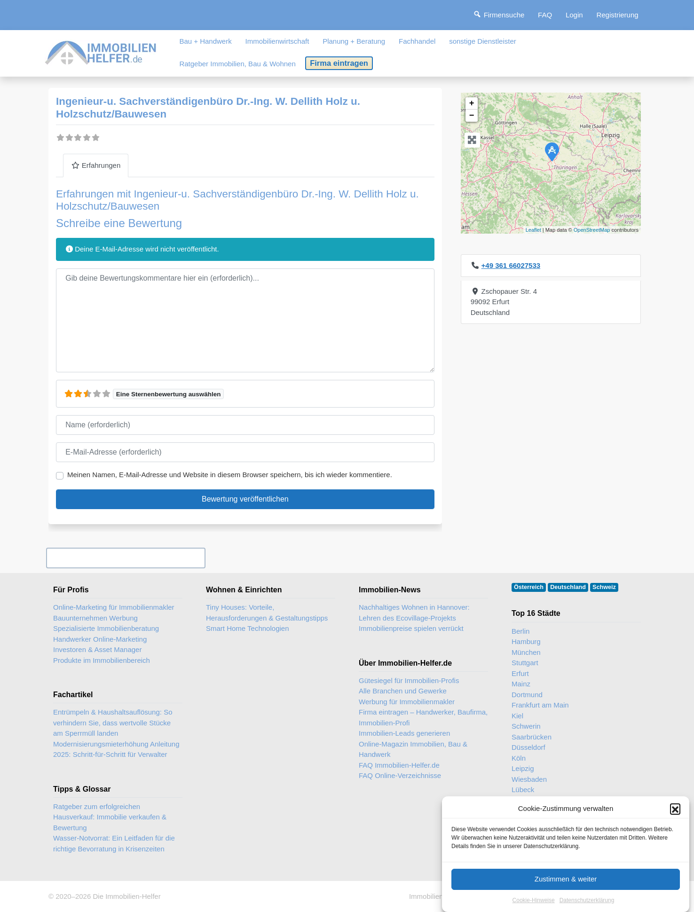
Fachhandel (417, 41)
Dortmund (527, 695)
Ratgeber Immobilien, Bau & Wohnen (237, 64)
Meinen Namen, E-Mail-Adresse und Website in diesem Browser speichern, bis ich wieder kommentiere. (229, 475)
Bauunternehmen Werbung (95, 618)
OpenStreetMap (592, 230)
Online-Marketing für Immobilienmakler (113, 607)
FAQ (545, 15)
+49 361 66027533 (511, 265)
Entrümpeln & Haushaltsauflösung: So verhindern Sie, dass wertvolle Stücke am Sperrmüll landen (112, 722)
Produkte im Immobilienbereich (101, 660)
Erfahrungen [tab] (95, 165)
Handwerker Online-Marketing (100, 639)
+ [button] (471, 103)
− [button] (471, 115)
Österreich (529, 587)
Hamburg (526, 641)
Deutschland (568, 587)
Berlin (520, 631)
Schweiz (604, 587)
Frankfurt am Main (540, 705)
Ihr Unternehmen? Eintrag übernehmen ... (125, 558)
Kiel (517, 716)
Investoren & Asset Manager (97, 649)
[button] (675, 821)
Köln (519, 758)
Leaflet (533, 230)
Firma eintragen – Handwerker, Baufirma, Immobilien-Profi (423, 717)
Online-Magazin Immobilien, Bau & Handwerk (413, 749)
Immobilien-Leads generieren (404, 733)
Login (574, 15)
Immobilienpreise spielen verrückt (411, 628)
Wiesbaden (529, 779)
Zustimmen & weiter (566, 892)
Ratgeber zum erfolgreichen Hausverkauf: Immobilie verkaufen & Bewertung (109, 817)
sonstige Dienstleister (482, 41)
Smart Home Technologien (247, 628)
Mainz (521, 684)
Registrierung (617, 15)
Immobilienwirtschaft (277, 41)
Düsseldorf (528, 747)
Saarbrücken (532, 737)
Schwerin (526, 726)
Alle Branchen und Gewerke (403, 691)
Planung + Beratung (354, 41)
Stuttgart (525, 663)
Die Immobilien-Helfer (126, 896)
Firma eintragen (339, 63)
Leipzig (523, 768)
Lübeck (523, 790)
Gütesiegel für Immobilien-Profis (409, 680)
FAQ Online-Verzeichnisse (400, 775)
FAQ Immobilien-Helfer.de (399, 765)
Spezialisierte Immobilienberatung (106, 628)
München (526, 652)
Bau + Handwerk (205, 41)
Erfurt (520, 673)
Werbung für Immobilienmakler (407, 702)
